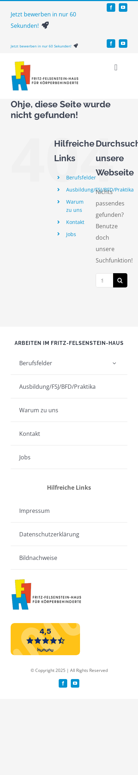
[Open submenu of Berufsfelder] (114, 362)
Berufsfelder (81, 177)
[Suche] (120, 280)
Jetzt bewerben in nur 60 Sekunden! (42, 46)
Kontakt (75, 222)
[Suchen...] (104, 280)
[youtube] (123, 7)
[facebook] (111, 7)
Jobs (71, 234)
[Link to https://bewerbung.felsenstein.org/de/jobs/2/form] (45, 25)
